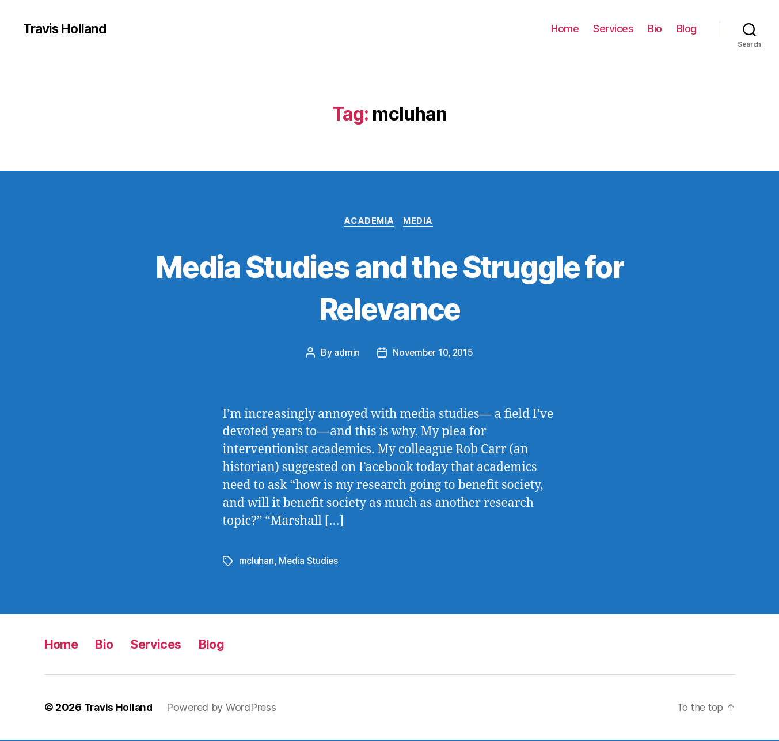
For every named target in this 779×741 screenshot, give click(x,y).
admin (345, 354)
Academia (368, 222)
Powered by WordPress (225, 708)
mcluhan (256, 562)
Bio (655, 28)
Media (421, 222)
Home (565, 28)
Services (613, 28)
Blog (687, 28)
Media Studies (309, 562)
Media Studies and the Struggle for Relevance (389, 287)
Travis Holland (67, 29)
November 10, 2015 (433, 354)
